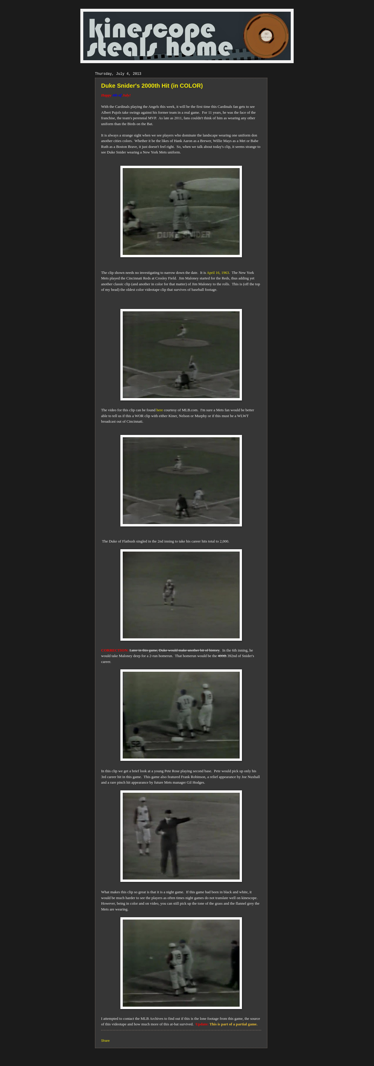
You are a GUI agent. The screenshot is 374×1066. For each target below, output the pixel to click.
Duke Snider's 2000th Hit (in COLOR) (152, 85)
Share (105, 1040)
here (159, 410)
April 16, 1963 (218, 272)
